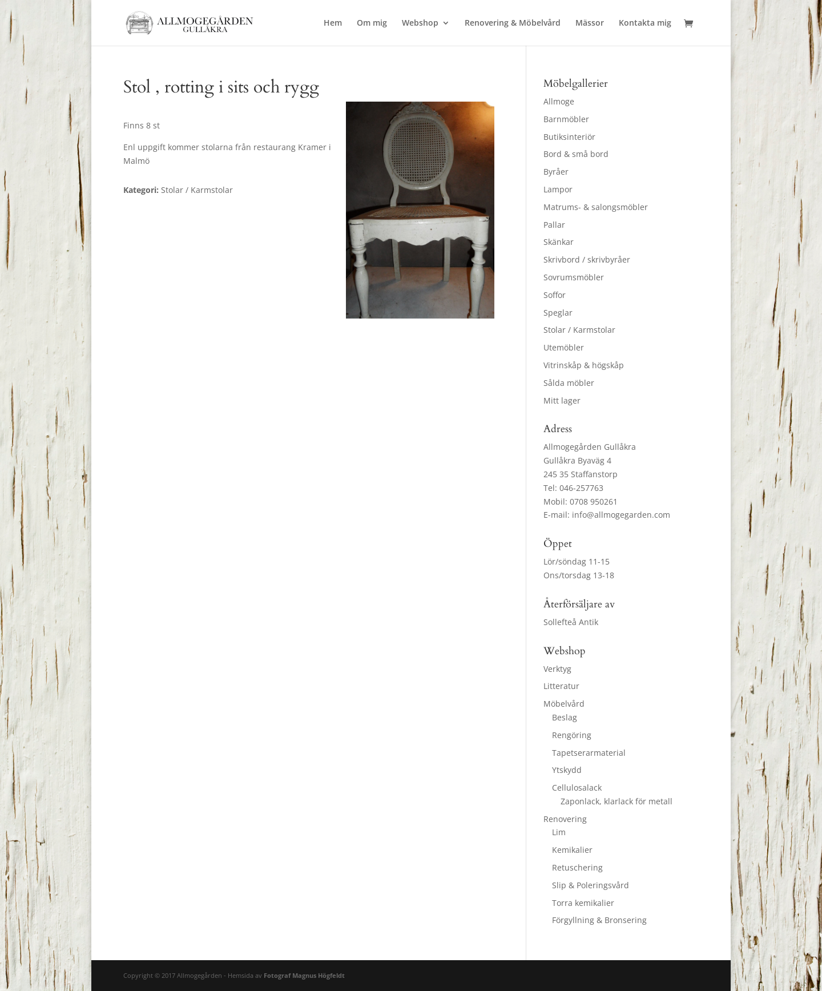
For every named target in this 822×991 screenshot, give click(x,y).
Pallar (554, 224)
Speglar (558, 312)
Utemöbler (563, 347)
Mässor (589, 23)
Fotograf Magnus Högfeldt (304, 975)
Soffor (554, 294)
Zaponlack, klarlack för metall (616, 801)
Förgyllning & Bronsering (599, 920)
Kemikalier (572, 849)
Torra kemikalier (583, 902)
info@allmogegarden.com (621, 514)
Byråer (556, 171)
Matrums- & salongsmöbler (595, 207)
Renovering (565, 818)
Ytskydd (567, 769)
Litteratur (561, 685)
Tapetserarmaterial (589, 752)
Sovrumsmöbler (573, 277)
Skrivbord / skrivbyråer (586, 259)
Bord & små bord (576, 153)
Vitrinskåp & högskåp (583, 365)
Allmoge (558, 101)
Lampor (558, 189)
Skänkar (558, 241)
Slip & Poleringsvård (590, 885)
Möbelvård (564, 703)
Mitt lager (562, 400)
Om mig (372, 23)
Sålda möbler (568, 382)
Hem (333, 23)
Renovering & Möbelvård (513, 23)
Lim (559, 832)
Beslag (564, 717)
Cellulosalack (577, 787)
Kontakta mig (645, 23)
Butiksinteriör (569, 136)
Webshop (420, 23)
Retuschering (577, 867)
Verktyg (557, 668)
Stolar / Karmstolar (579, 329)
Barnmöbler (566, 119)
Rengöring (571, 735)
